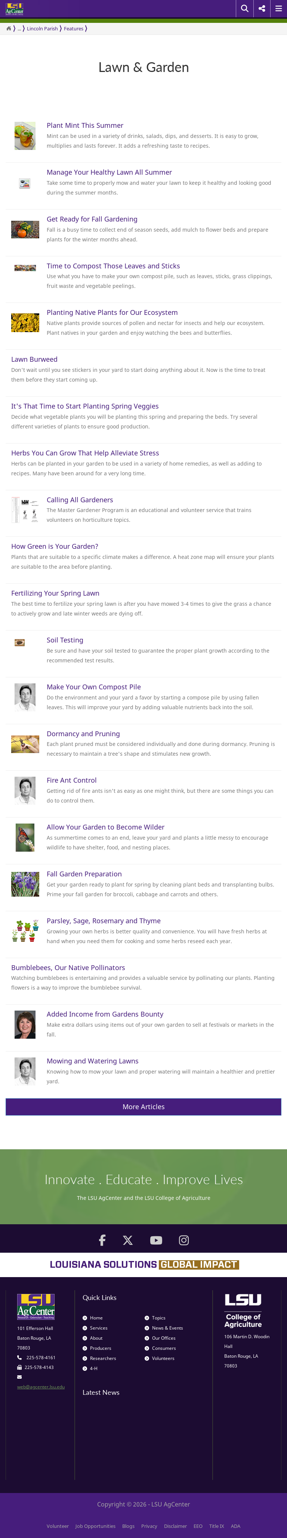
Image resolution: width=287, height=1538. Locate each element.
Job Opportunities (95, 1526)
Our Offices (160, 1338)
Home (93, 1318)
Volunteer (58, 1526)
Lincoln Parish (42, 28)
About (92, 1338)
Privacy (149, 1526)
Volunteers (160, 1358)
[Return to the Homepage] (9, 28)
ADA (235, 1526)
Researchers (99, 1358)
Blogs (128, 1526)
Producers (97, 1348)
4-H (90, 1368)
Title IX (216, 1526)
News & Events (164, 1328)
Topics (155, 1318)
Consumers (160, 1348)
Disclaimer (175, 1526)
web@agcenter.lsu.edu (41, 1387)
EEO (198, 1526)
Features (73, 28)
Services (95, 1328)
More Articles (144, 1106)
